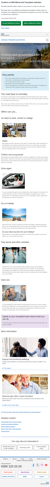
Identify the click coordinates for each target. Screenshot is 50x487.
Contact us (5, 459)
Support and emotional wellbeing (9, 424)
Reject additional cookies (32, 23)
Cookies (31, 459)
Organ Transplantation (13, 40)
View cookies (5, 28)
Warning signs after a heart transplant (11, 429)
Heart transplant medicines (8, 426)
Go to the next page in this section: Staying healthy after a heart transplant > (21, 412)
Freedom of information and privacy (25, 460)
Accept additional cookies (11, 23)
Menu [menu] (47, 40)
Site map (14, 459)
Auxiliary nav (47, 34)
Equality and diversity (42, 459)
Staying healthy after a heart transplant (11, 422)
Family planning (5, 431)
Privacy (22, 459)
